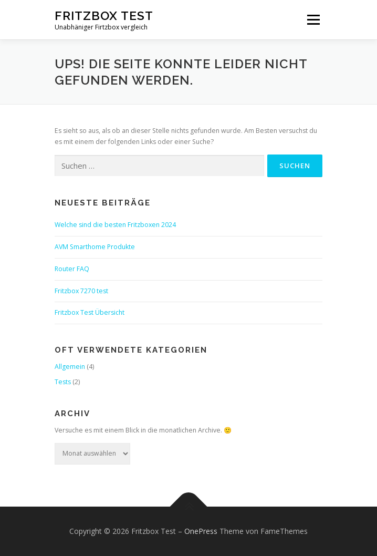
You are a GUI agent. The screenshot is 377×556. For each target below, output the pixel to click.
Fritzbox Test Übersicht (89, 312)
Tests (63, 381)
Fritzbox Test (104, 15)
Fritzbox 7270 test (81, 290)
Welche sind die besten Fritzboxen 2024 (115, 224)
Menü (312, 19)
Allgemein (70, 366)
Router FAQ (72, 268)
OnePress (200, 531)
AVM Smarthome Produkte (95, 246)
